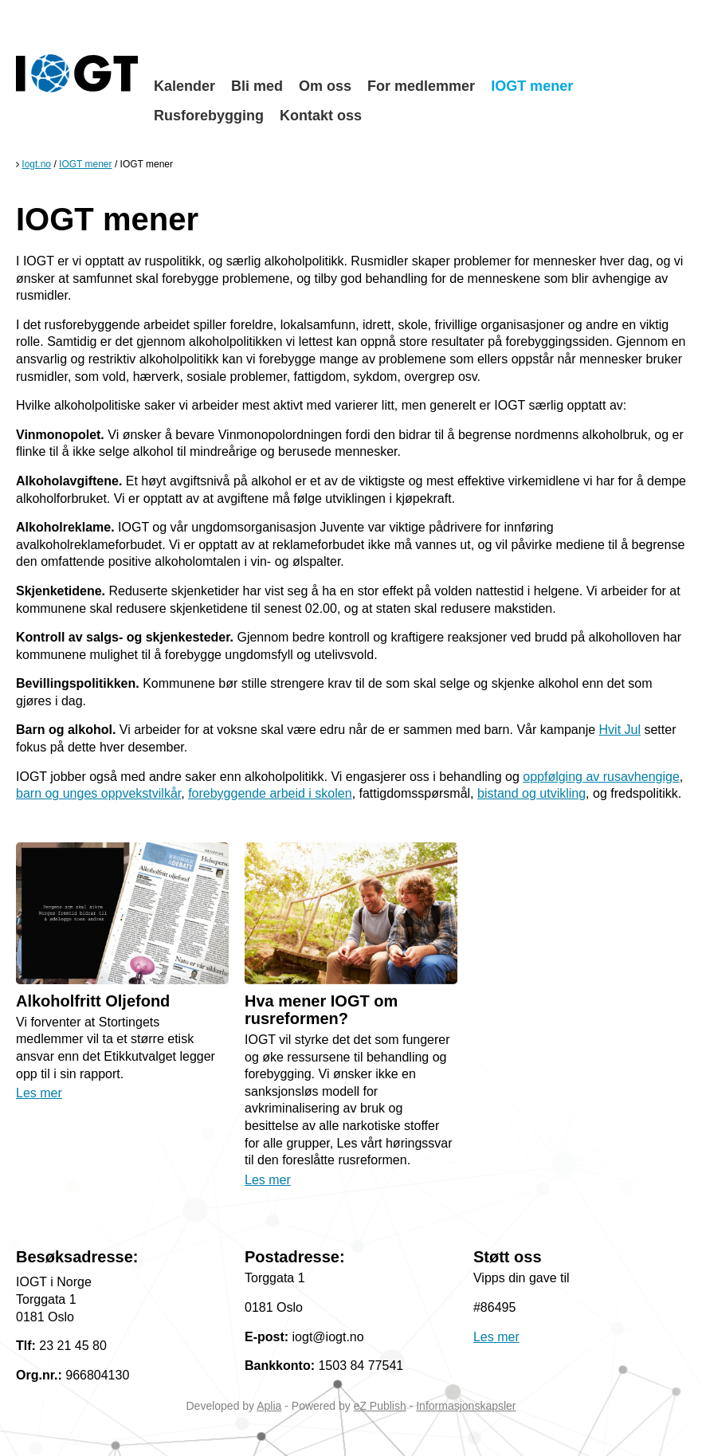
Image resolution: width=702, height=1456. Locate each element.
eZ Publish (380, 1405)
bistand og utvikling (531, 793)
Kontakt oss (321, 116)
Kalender (184, 86)
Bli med (257, 86)
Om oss (325, 86)
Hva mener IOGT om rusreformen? (321, 1009)
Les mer (39, 1093)
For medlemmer (421, 86)
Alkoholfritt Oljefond (93, 1001)
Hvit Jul (620, 729)
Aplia (269, 1405)
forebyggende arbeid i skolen (269, 793)
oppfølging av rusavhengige (601, 776)
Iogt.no (36, 164)
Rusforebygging (209, 116)
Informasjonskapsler (466, 1405)
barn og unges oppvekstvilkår (98, 793)
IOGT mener (532, 86)
